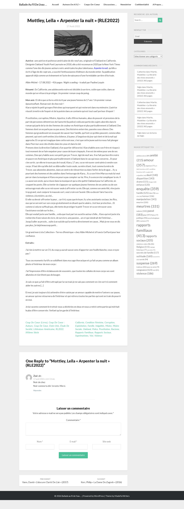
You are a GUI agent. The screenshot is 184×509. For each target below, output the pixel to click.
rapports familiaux (84, 341)
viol (91, 344)
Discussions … (109, 13)
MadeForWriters (122, 505)
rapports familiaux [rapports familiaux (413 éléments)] (144, 239)
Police (95, 338)
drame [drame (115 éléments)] (142, 190)
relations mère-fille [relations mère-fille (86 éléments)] (145, 253)
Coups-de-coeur (90, 13)
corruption (109, 331)
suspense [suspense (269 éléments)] (146, 272)
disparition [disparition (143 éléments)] (145, 187)
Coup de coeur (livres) (37, 331)
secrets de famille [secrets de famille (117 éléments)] (147, 261)
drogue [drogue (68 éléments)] (152, 191)
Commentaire (73, 429)
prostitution (104, 338)
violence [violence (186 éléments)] (144, 282)
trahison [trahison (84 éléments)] (141, 276)
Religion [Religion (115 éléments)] (143, 256)
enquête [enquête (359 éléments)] (147, 198)
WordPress (99, 505)
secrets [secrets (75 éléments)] (151, 259)
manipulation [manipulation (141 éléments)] (146, 208)
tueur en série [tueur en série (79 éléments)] (152, 276)
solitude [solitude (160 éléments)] (144, 265)
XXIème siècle (32, 341)
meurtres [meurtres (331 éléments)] (147, 215)
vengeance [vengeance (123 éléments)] (144, 279)
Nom (40, 450)
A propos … (157, 13)
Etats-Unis (54, 334)
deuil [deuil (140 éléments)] (152, 184)
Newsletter (124, 13)
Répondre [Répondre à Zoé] (37, 399)
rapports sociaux (103, 341)
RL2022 (59, 338)
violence (98, 344)
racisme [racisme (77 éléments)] (144, 230)
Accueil (53, 13)
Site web (107, 450)
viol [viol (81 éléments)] (156, 279)
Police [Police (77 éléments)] (154, 224)
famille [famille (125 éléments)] (142, 202)
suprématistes (81, 344)
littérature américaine (43, 338)
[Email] (148, 45)
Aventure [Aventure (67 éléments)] (144, 178)
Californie (79, 331)
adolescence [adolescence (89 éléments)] (143, 165)
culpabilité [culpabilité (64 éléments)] (141, 184)
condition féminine (94, 331)
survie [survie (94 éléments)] (143, 268)
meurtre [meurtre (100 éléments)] (142, 211)
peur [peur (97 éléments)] (147, 224)
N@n (139, 96)
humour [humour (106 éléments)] (148, 205)
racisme (115, 338)
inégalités (99, 334)
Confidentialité (141, 13)
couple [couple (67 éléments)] (149, 181)
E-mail (73, 450)
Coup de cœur (41, 334)
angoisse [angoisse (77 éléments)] (150, 175)
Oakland (87, 338)
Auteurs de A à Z (70, 13)
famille (91, 334)
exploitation (80, 334)
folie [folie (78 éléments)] (152, 202)
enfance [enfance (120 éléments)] (143, 193)
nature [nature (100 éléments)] (141, 220)
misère (108, 334)
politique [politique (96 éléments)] (141, 227)
